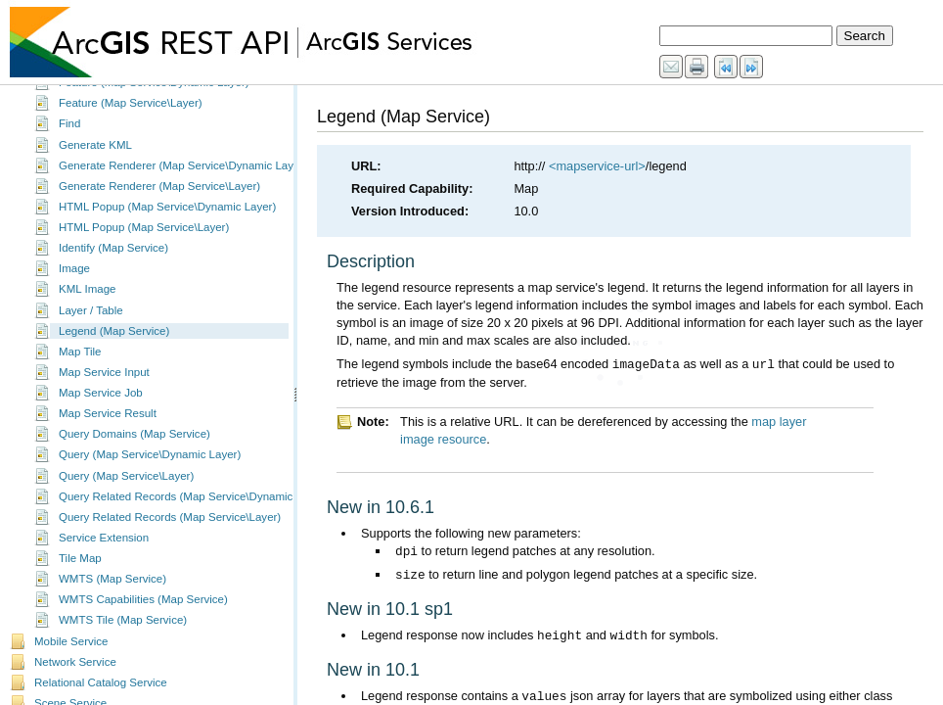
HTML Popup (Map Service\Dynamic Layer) (167, 223)
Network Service (75, 678)
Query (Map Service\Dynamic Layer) (150, 471)
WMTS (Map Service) (112, 595)
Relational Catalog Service (100, 699)
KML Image (87, 305)
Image (74, 285)
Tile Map (80, 575)
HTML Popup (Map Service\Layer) (144, 244)
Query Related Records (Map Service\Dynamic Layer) (193, 513)
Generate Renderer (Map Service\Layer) (159, 203)
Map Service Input (104, 389)
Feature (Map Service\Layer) (130, 119)
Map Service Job (101, 409)
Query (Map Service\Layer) (126, 492)
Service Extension (104, 554)
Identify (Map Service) (113, 264)
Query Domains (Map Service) (134, 450)
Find (69, 140)
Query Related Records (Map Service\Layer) (170, 534)
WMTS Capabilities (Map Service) (143, 616)
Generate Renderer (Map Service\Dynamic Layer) (183, 182)
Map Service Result (108, 430)
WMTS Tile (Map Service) (123, 636)
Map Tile (80, 368)
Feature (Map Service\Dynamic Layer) (154, 99)
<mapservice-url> (597, 166)
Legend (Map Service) (114, 347)
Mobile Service (71, 658)
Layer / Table (91, 327)
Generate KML (95, 161)
